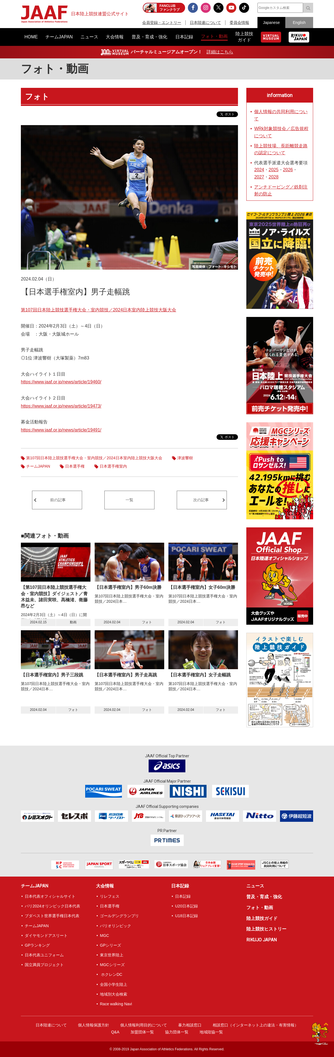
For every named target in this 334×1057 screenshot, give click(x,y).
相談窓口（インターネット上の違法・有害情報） (255, 1025)
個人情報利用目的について (143, 1025)
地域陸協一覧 (211, 1032)
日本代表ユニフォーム (44, 955)
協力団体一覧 (176, 1032)
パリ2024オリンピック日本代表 (52, 906)
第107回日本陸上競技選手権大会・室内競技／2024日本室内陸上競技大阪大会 (98, 309)
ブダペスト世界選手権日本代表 (52, 916)
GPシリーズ (110, 945)
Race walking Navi (116, 1004)
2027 (259, 177)
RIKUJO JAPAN (261, 939)
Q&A (115, 1032)
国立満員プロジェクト (44, 964)
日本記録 (180, 886)
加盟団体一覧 (142, 1032)
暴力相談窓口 (190, 1025)
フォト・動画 (55, 68)
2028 (274, 177)
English (299, 22)
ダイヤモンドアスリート (46, 935)
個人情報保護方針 (93, 1025)
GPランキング (37, 945)
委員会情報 (239, 22)
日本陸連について (205, 22)
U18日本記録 (186, 916)
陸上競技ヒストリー (266, 929)
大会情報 (105, 886)
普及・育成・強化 (264, 896)
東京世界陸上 (111, 955)
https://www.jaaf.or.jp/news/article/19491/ (61, 430)
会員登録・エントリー (161, 22)
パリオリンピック (115, 926)
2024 (259, 169)
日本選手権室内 (113, 466)
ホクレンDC (111, 974)
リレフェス (109, 896)
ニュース (255, 886)
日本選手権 (75, 466)
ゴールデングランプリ (119, 916)
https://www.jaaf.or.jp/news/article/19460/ (61, 381)
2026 (288, 169)
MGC (104, 935)
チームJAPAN (38, 466)
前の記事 (58, 500)
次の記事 (201, 500)
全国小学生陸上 (113, 984)
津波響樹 (185, 458)
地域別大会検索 (113, 994)
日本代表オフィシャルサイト (50, 896)
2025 (274, 169)
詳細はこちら (220, 51)
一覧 (129, 500)
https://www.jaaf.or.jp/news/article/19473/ (61, 406)
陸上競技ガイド (261, 918)
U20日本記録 (186, 906)
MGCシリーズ (112, 964)
